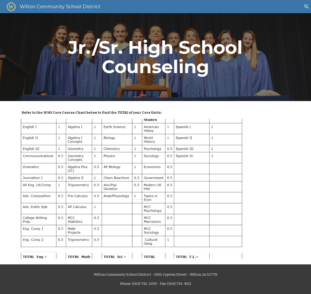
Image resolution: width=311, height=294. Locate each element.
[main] (155, 57)
